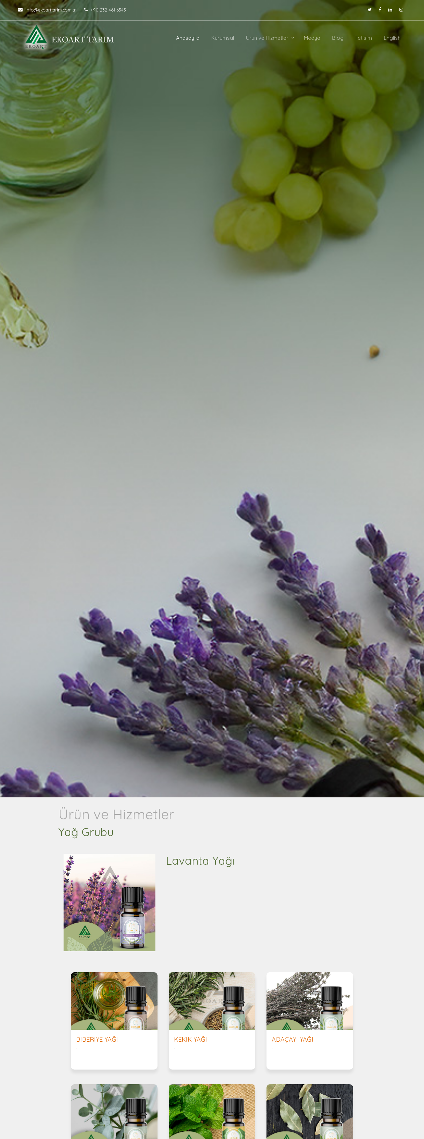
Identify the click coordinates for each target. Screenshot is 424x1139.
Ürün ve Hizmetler (267, 38)
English (392, 38)
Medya (312, 38)
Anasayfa (187, 38)
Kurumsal (222, 38)
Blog (338, 38)
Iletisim (364, 38)
